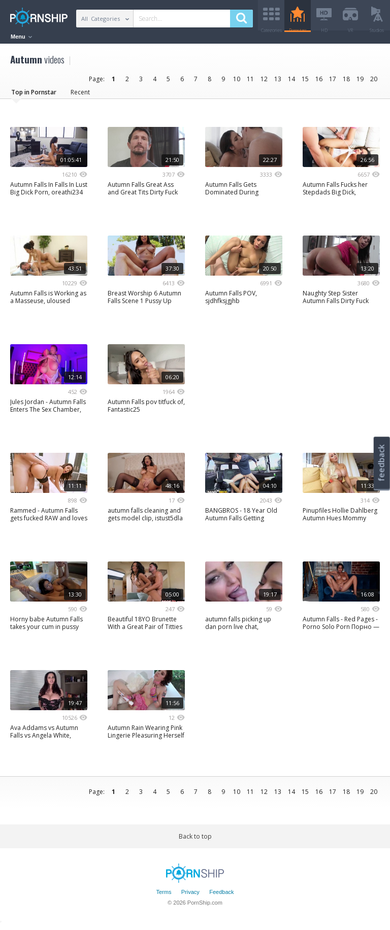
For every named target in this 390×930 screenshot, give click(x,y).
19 (360, 82)
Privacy (190, 896)
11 (250, 82)
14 (291, 82)
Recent (80, 95)
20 (373, 82)
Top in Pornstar (33, 95)
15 (305, 82)
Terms (163, 896)
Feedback (221, 896)
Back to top (195, 840)
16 (318, 82)
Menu (21, 37)
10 (236, 82)
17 (332, 82)
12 (264, 82)
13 (277, 82)
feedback (381, 462)
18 (346, 82)
